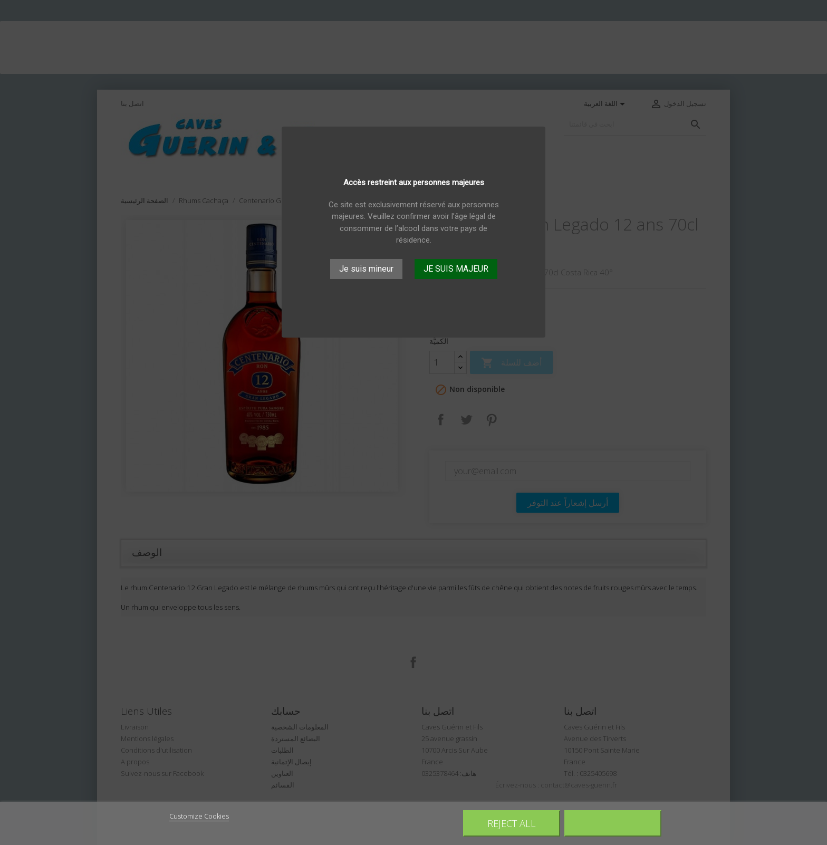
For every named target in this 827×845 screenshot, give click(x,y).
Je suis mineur (366, 269)
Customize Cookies (199, 816)
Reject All (511, 823)
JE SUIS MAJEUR (456, 269)
